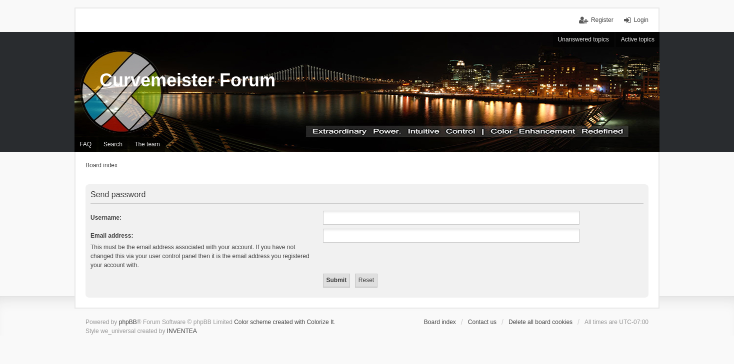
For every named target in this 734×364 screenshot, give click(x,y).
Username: (106, 217)
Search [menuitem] (113, 144)
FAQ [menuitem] (86, 144)
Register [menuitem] (602, 19)
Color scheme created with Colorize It (284, 322)
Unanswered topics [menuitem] (583, 39)
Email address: (111, 235)
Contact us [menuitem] (482, 322)
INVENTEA (182, 331)
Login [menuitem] (641, 19)
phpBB (128, 322)
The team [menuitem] (147, 144)
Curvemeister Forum (188, 80)
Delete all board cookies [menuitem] (540, 322)
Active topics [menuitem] (637, 39)
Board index (440, 322)
